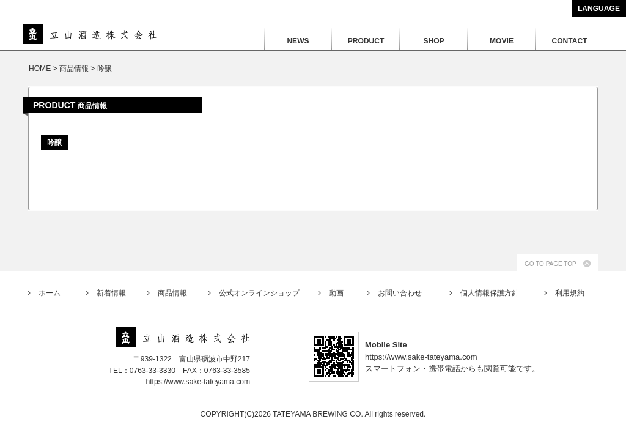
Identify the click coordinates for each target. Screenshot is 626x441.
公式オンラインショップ (259, 293)
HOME (40, 68)
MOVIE (502, 41)
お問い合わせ (400, 293)
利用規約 (569, 293)
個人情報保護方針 (489, 293)
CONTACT (569, 41)
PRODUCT (366, 41)
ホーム (50, 293)
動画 (336, 293)
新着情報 (111, 293)
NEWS (298, 41)
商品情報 (172, 293)
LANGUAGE (599, 8)
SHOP (433, 41)
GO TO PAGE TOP (550, 264)
